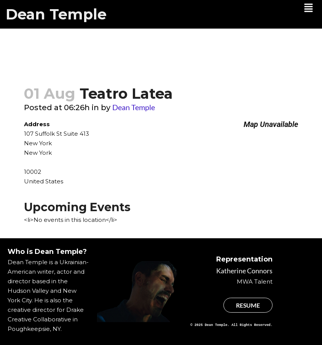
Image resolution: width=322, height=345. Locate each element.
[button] (308, 8)
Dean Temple (56, 14)
